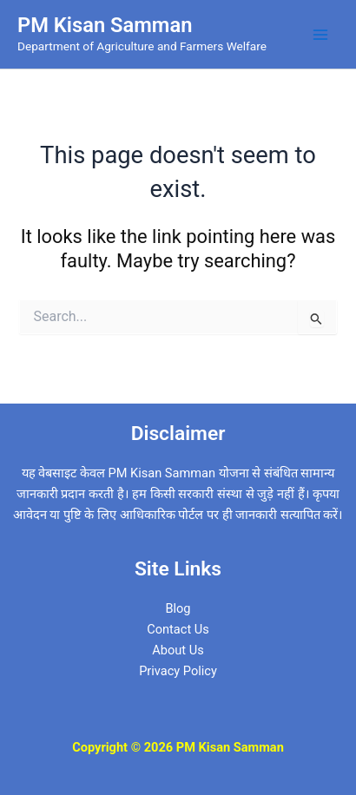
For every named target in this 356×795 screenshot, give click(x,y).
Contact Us (178, 629)
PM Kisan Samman (104, 25)
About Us (177, 650)
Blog (177, 608)
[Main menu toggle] (320, 34)
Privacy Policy (178, 671)
